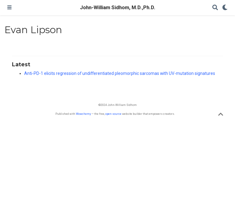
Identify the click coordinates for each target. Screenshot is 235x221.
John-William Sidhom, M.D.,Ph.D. (117, 7)
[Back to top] (220, 115)
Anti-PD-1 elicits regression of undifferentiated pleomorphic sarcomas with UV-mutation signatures (119, 73)
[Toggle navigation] (9, 7)
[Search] (215, 7)
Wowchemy (83, 113)
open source (113, 113)
